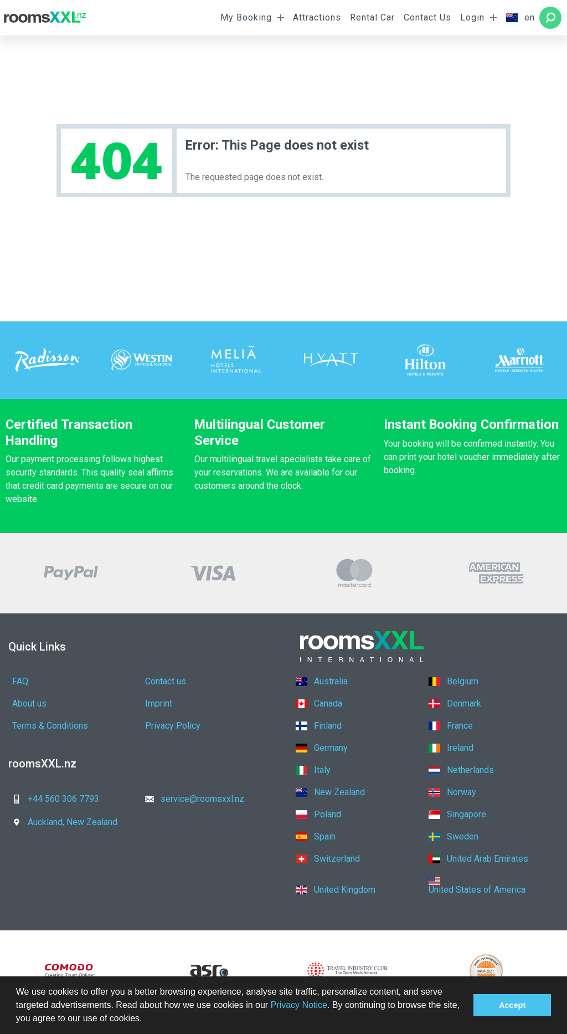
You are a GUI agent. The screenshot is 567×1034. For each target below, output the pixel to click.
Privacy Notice (299, 1005)
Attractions (317, 17)
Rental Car (372, 17)
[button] (146, 1019)
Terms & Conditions (50, 725)
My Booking (246, 17)
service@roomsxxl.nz (191, 799)
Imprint (158, 703)
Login (472, 17)
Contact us (165, 681)
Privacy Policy (172, 725)
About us (29, 703)
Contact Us (427, 17)
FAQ (20, 681)
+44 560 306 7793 (52, 799)
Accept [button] (512, 1005)
